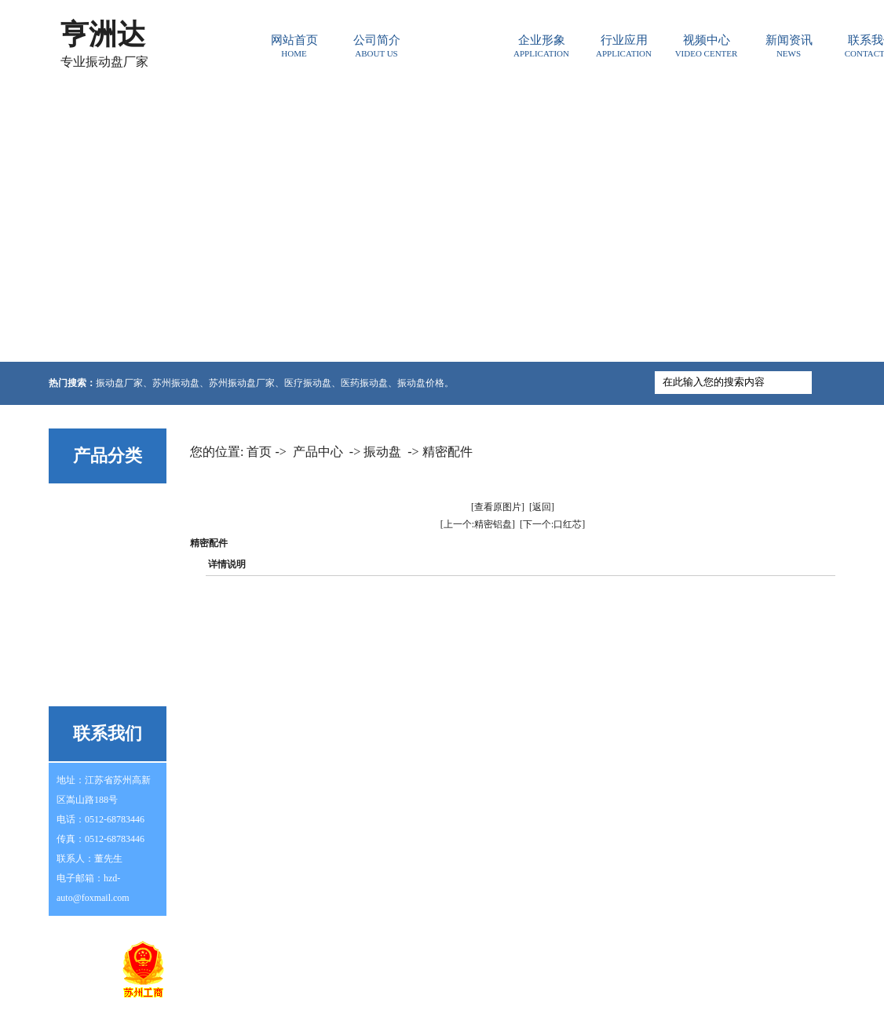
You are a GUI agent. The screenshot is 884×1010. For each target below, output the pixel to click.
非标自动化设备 (98, 650)
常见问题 (325, 951)
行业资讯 (384, 951)
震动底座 (82, 613)
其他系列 (82, 687)
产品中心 (459, 46)
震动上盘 (82, 576)
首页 (259, 451)
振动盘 (76, 503)
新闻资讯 (788, 46)
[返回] (541, 506)
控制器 (76, 539)
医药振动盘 (364, 382)
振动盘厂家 (119, 382)
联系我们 (676, 951)
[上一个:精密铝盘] (477, 524)
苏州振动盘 (175, 382)
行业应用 (624, 46)
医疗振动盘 (307, 382)
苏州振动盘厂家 (242, 382)
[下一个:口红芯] (552, 524)
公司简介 (376, 46)
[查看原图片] (497, 506)
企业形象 (541, 46)
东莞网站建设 (444, 998)
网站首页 (294, 46)
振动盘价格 (420, 382)
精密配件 (447, 451)
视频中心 (706, 46)
